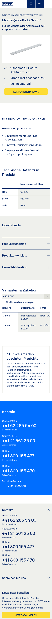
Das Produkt (10, 119)
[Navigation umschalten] (48, 4)
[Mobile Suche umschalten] (31, 4)
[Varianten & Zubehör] (26, 297)
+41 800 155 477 (18, 455)
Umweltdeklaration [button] (26, 267)
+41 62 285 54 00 (19, 425)
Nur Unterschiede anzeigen (18, 302)
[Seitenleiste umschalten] (39, 4)
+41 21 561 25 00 (18, 440)
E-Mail (29, 385)
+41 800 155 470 (18, 470)
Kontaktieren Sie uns (26, 91)
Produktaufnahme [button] (26, 243)
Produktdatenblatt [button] (26, 255)
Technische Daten (35, 119)
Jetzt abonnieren (26, 615)
